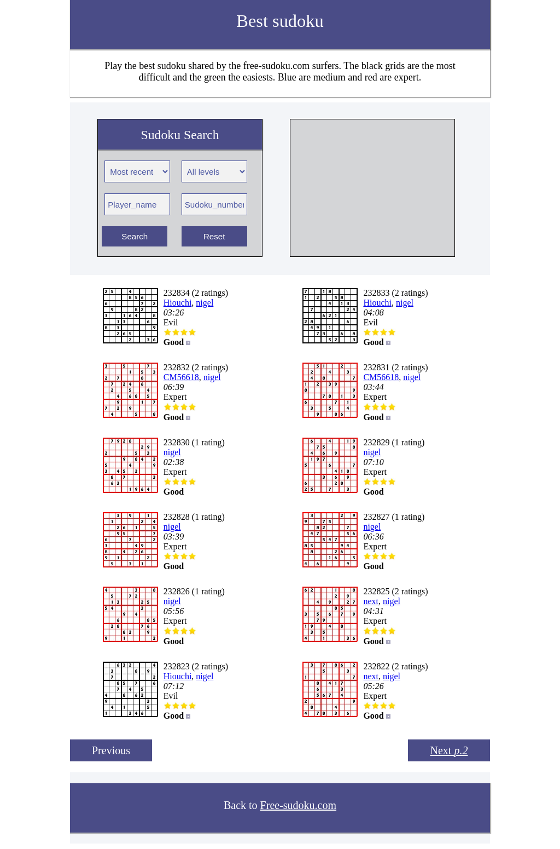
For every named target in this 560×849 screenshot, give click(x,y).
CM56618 (181, 377)
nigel (204, 302)
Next (449, 750)
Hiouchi (178, 302)
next (370, 601)
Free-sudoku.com (298, 805)
